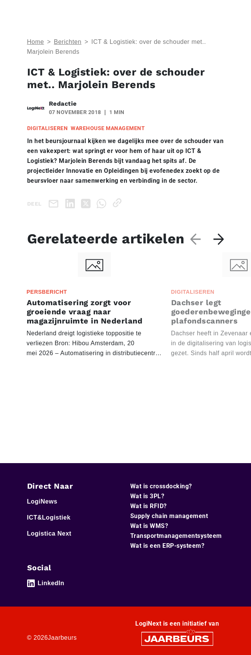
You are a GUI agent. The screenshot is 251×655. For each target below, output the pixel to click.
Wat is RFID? (148, 506)
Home (35, 42)
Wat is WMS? (149, 525)
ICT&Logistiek (49, 517)
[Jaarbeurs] (177, 638)
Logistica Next (49, 533)
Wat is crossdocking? (161, 486)
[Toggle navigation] (217, 11)
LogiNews (42, 501)
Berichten (67, 42)
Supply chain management (169, 516)
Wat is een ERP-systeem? (167, 545)
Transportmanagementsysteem (176, 535)
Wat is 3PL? (147, 496)
